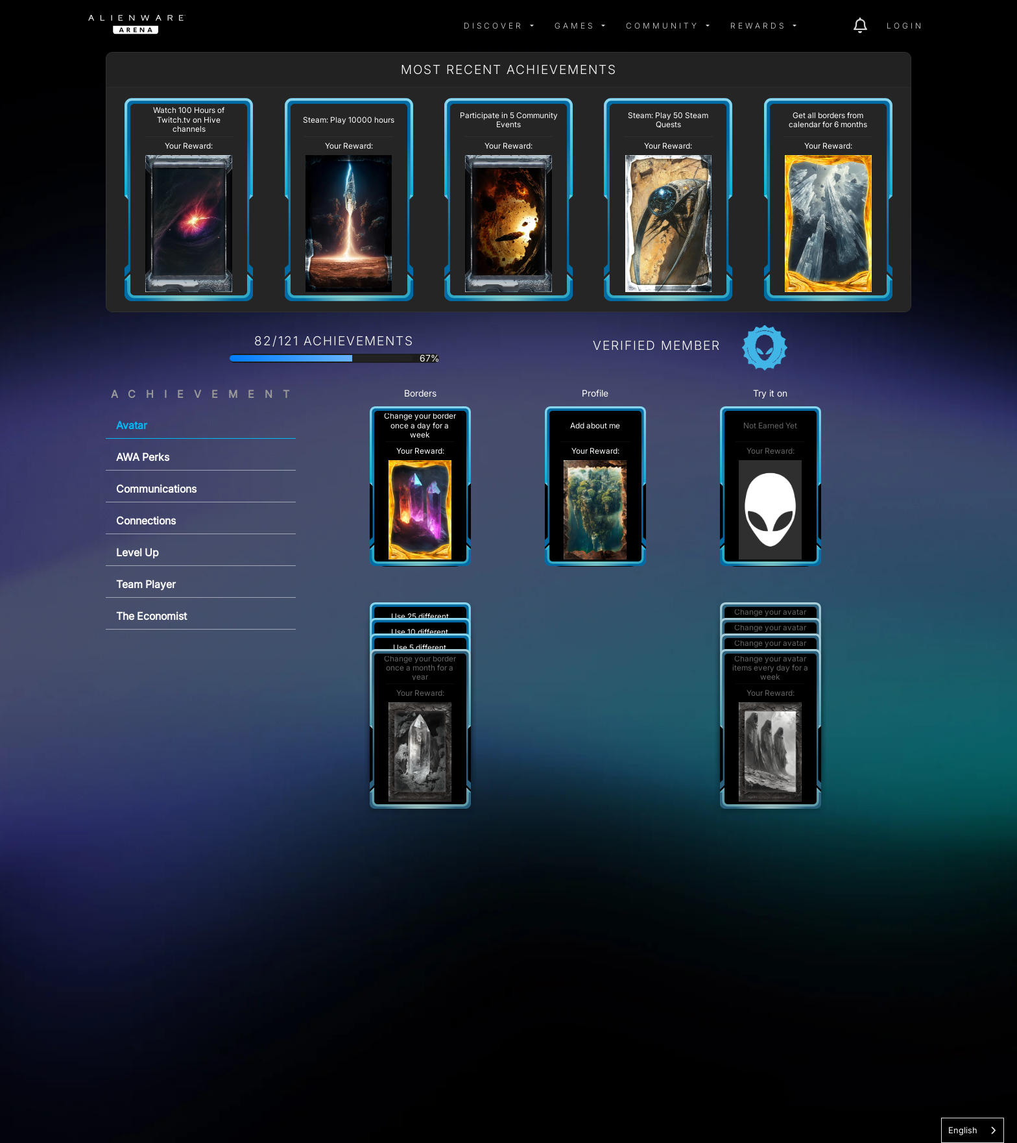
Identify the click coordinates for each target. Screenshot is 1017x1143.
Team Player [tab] (146, 584)
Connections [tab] (146, 520)
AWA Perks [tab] (142, 456)
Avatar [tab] (131, 425)
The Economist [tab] (151, 615)
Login (905, 26)
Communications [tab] (156, 488)
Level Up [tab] (137, 552)
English (962, 1130)
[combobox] (972, 1130)
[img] (219, 26)
